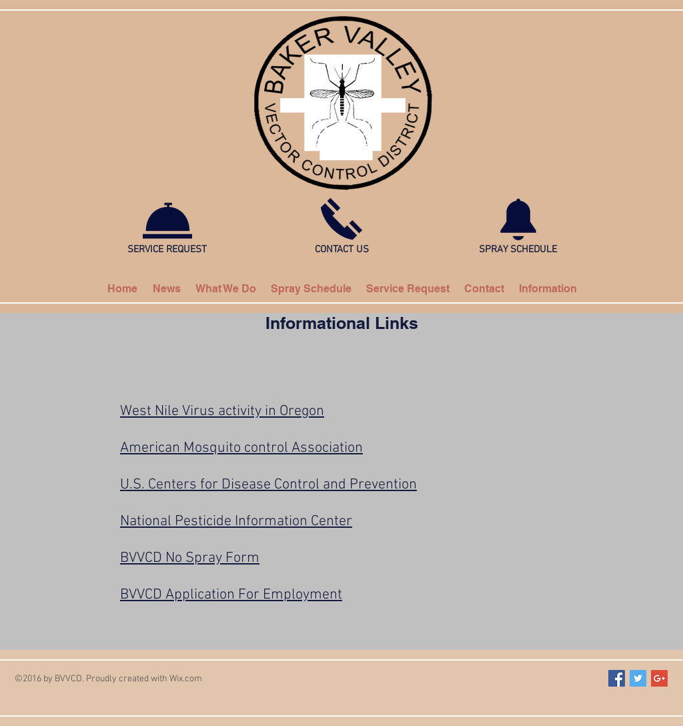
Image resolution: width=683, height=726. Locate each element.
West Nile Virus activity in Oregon (222, 411)
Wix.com (185, 679)
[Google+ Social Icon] (659, 678)
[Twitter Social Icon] (638, 678)
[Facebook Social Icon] (616, 678)
